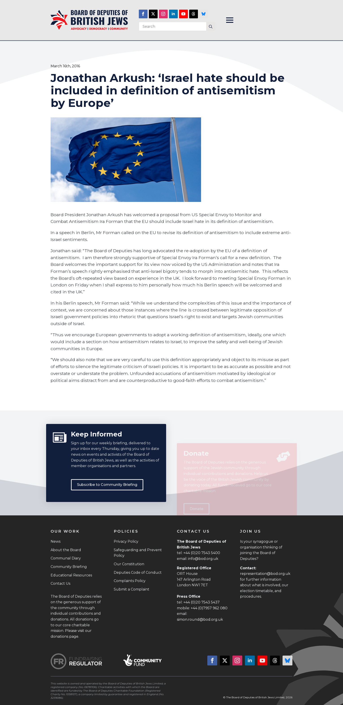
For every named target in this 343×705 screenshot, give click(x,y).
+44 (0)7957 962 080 (209, 608)
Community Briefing (69, 567)
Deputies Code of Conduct (138, 572)
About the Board (66, 550)
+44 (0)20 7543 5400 (201, 553)
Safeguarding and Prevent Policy (138, 553)
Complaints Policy (130, 581)
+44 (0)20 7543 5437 (201, 602)
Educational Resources (71, 575)
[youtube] (183, 14)
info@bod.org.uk (203, 559)
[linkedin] (173, 14)
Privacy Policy (126, 541)
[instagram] (163, 14)
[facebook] (143, 14)
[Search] (210, 26)
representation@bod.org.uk (265, 574)
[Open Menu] (229, 20)
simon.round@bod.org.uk (200, 619)
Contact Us (60, 583)
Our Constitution (129, 564)
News (55, 541)
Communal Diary (66, 558)
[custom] (193, 14)
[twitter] (153, 14)
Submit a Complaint (131, 589)
